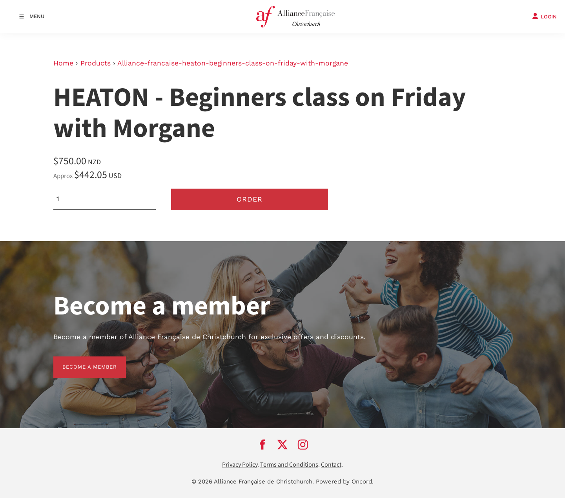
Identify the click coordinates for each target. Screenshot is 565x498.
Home (63, 63)
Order (249, 199)
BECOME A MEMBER (80, 361)
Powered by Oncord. (345, 481)
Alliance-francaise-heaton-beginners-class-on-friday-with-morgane (232, 63)
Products (95, 63)
